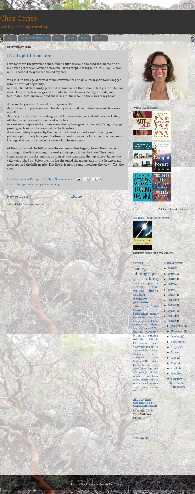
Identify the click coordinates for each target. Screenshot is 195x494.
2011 (171, 316)
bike (135, 343)
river (155, 350)
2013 (171, 305)
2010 (171, 321)
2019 (171, 273)
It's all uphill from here (29, 55)
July (173, 352)
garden (154, 317)
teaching (147, 383)
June (174, 357)
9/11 (155, 328)
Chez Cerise (18, 18)
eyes (143, 368)
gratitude (28, 184)
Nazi (147, 361)
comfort (144, 343)
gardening (152, 331)
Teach (71, 38)
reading (139, 294)
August (175, 347)
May (174, 363)
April (174, 368)
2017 (171, 284)
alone (155, 361)
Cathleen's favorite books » (173, 209)
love (155, 287)
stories (145, 328)
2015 (171, 294)
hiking (151, 278)
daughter (140, 298)
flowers (137, 331)
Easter (154, 354)
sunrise (153, 379)
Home (11, 38)
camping (138, 321)
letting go (139, 335)
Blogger (119, 484)
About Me (100, 38)
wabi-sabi (137, 390)
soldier (144, 379)
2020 (171, 268)
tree (155, 383)
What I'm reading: (146, 107)
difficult (146, 364)
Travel (84, 38)
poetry (140, 268)
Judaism (154, 387)
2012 (171, 310)
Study (58, 38)
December (177, 325)
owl (156, 346)
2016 (171, 289)
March (175, 373)
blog (18, 184)
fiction (138, 287)
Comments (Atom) (33, 204)
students (138, 354)
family (154, 313)
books (153, 291)
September (177, 341)
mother (139, 283)
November (177, 331)
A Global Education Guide (34, 38)
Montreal (138, 361)
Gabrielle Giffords (145, 339)
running (55, 184)
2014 (171, 300)
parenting (140, 306)
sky (135, 328)
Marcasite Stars (145, 357)
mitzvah (153, 372)
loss (155, 321)
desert (148, 321)
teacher (137, 383)
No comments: (64, 179)
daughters (139, 317)
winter (145, 387)
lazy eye (153, 368)
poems (153, 283)
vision (136, 387)
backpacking (140, 313)
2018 (171, 279)
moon (136, 375)
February (176, 378)
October (176, 336)
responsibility (141, 350)
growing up (146, 346)
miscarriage (140, 372)
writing (138, 291)
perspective (42, 184)
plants (154, 324)
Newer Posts (18, 196)
